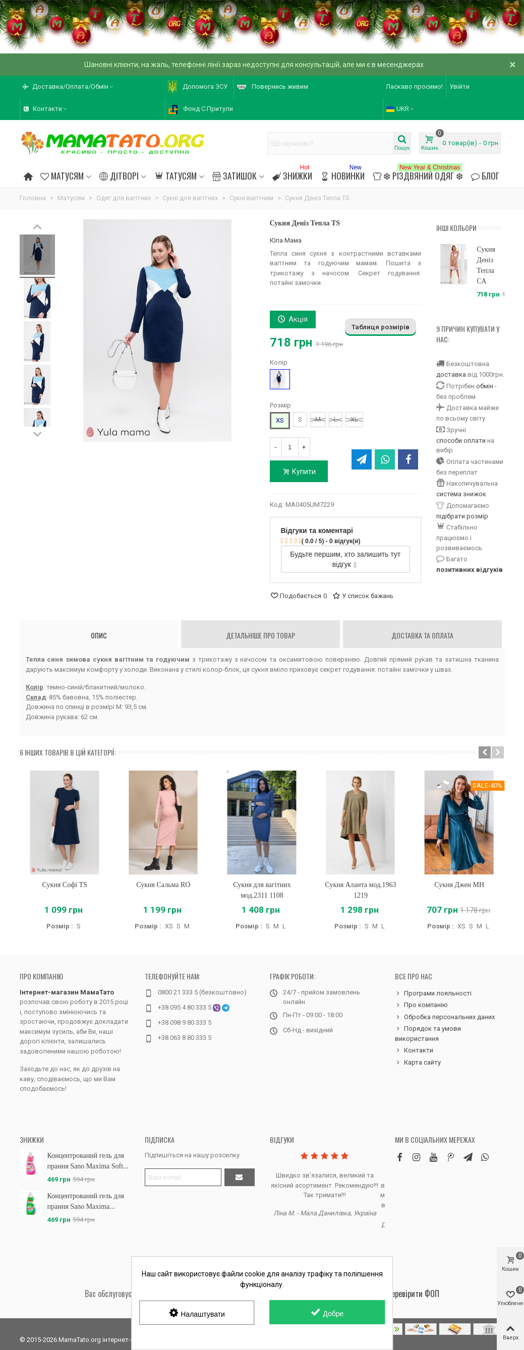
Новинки (342, 174)
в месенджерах (398, 65)
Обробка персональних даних (445, 1017)
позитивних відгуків (469, 569)
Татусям (175, 175)
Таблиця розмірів (381, 327)
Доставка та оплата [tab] (422, 635)
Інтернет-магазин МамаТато (67, 992)
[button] (485, 752)
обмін (484, 386)
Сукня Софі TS (64, 885)
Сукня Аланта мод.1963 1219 (360, 890)
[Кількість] (290, 447)
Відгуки (282, 1139)
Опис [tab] (99, 635)
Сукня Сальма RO (163, 885)
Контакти (414, 1050)
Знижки (292, 174)
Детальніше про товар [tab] (260, 635)
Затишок (234, 175)
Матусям (62, 175)
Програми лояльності (433, 993)
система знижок (461, 494)
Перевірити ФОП (413, 1293)
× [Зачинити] (512, 64)
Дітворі (119, 175)
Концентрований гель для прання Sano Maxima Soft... (88, 1161)
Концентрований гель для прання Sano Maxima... (85, 1201)
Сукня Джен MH (459, 885)
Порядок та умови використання (428, 1033)
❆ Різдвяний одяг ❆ (418, 174)
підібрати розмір (462, 516)
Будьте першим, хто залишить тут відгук (345, 559)
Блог (485, 175)
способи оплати (461, 440)
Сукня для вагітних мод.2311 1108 (262, 890)
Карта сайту (418, 1063)
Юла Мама (286, 240)
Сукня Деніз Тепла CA (486, 265)
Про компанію (41, 976)
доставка (451, 374)
